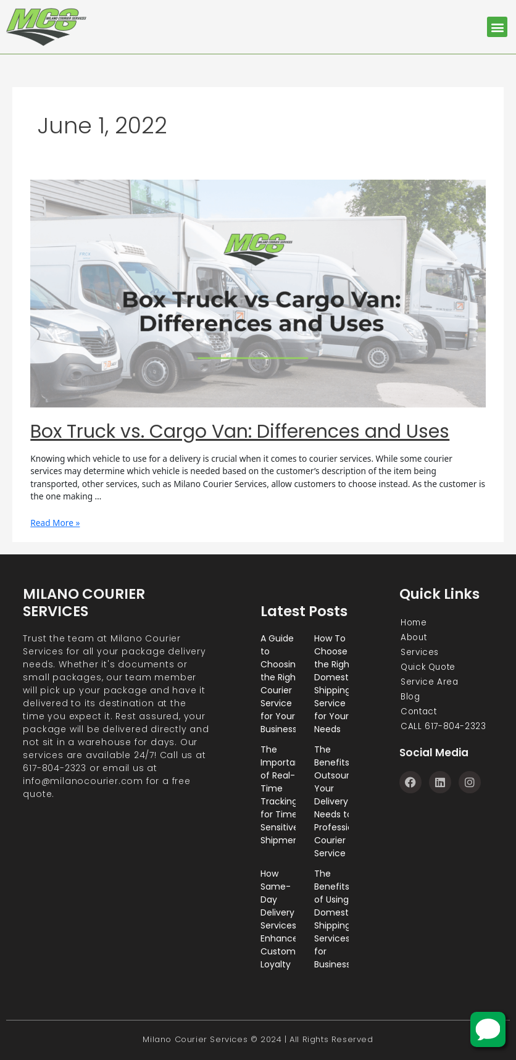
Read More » (55, 522)
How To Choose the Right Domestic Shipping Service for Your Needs (335, 683)
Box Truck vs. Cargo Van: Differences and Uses (239, 431)
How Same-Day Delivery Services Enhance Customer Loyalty (282, 918)
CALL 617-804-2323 (442, 726)
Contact (418, 712)
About (413, 638)
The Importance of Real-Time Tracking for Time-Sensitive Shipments (286, 794)
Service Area (428, 682)
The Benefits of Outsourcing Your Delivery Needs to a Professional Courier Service (341, 801)
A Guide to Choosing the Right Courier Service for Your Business (280, 683)
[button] (497, 27)
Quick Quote (429, 667)
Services (419, 652)
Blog (409, 697)
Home (413, 623)
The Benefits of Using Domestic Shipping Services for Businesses (337, 918)
